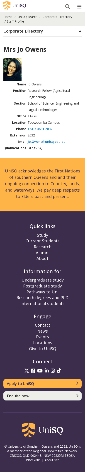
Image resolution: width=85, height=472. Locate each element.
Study (42, 235)
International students (42, 303)
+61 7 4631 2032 (40, 129)
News (42, 331)
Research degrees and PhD (42, 297)
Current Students (43, 241)
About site (51, 460)
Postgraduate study (42, 286)
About (42, 258)
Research (42, 246)
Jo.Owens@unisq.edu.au (47, 141)
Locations (42, 342)
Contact (42, 325)
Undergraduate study (43, 280)
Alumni (42, 252)
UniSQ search (27, 17)
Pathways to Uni (42, 292)
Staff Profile (15, 21)
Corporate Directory (57, 17)
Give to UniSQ (42, 348)
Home (7, 17)
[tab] (42, 31)
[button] (42, 31)
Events (42, 336)
